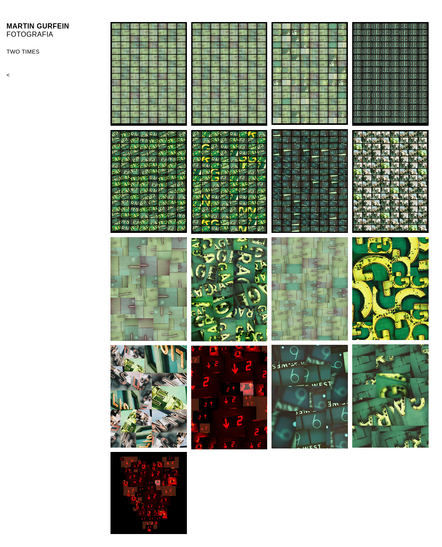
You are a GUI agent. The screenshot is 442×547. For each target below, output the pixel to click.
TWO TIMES (23, 51)
